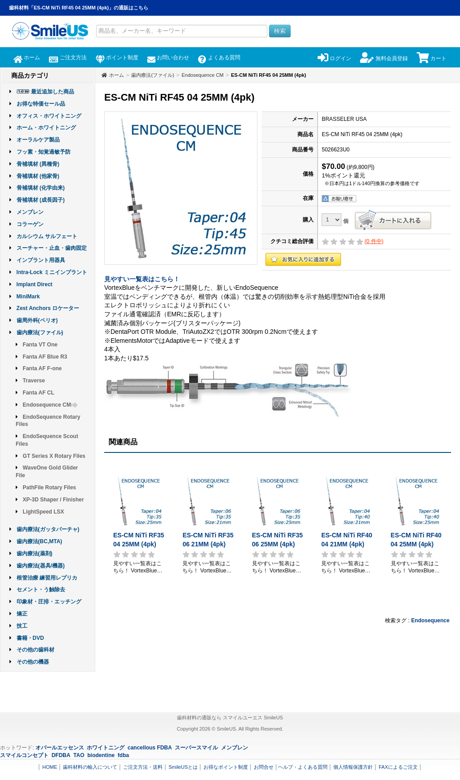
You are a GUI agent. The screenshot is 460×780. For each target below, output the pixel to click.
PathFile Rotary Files (49, 487)
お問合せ (264, 767)
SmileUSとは (183, 767)
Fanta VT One (40, 344)
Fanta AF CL (38, 393)
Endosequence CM (50, 405)
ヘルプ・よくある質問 (302, 767)
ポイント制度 (117, 57)
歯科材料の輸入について (90, 767)
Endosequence (430, 620)
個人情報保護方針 (353, 767)
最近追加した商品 (52, 92)
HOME (49, 767)
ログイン (334, 58)
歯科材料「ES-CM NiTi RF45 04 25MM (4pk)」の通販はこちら (78, 7)
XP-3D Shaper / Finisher (53, 499)
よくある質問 (219, 57)
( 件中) (374, 241)
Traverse (34, 380)
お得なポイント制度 (225, 767)
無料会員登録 (383, 58)
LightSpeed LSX (43, 512)
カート (432, 58)
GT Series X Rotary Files (54, 456)
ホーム (26, 57)
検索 (280, 30)
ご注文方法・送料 (143, 767)
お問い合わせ (168, 57)
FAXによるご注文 (398, 767)
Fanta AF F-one (42, 368)
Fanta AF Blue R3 (45, 357)
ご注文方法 (67, 57)
